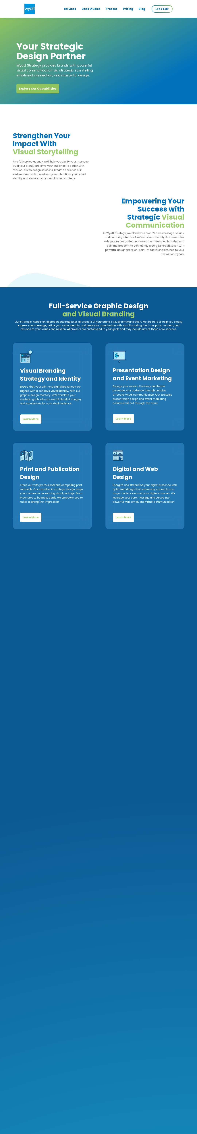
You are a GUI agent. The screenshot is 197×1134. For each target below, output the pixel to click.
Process (111, 9)
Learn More (31, 428)
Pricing (128, 9)
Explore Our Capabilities (37, 88)
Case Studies (91, 9)
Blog (142, 9)
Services (70, 9)
